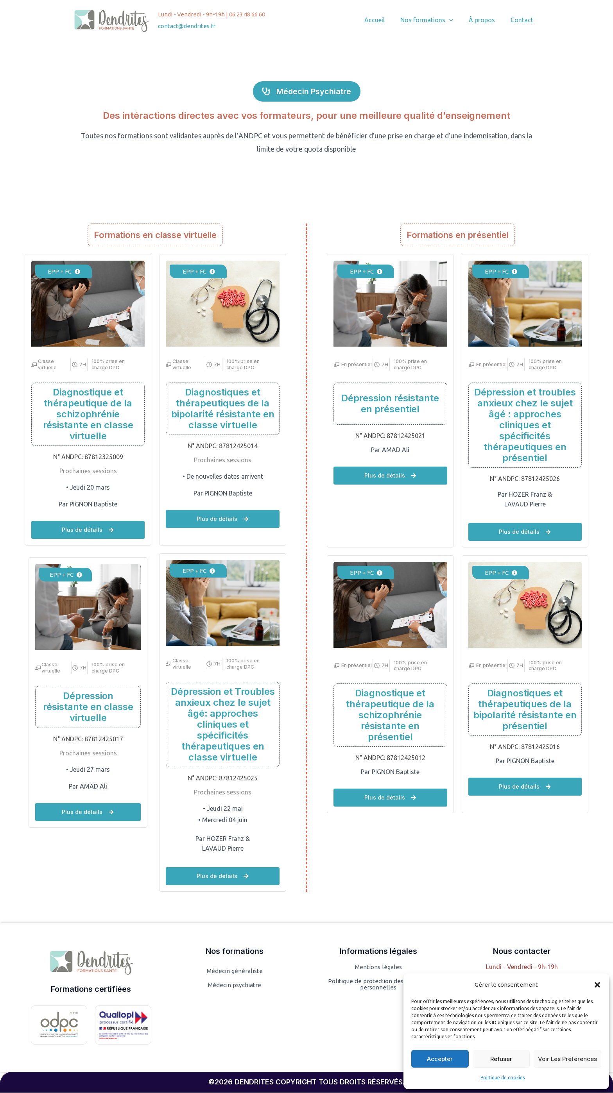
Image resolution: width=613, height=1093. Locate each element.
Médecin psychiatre (234, 985)
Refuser (501, 1059)
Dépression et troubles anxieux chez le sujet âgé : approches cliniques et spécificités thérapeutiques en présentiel (525, 424)
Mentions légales (378, 967)
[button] (597, 985)
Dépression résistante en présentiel (390, 403)
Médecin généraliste (234, 971)
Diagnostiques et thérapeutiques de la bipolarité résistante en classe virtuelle (222, 408)
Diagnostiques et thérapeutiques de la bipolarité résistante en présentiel (525, 710)
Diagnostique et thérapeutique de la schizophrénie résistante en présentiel (390, 715)
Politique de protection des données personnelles (378, 984)
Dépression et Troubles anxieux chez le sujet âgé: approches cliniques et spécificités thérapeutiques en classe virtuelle (223, 724)
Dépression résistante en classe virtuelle (88, 706)
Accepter (440, 1059)
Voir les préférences (567, 1059)
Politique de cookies (502, 1077)
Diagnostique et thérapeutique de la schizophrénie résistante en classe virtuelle (88, 414)
